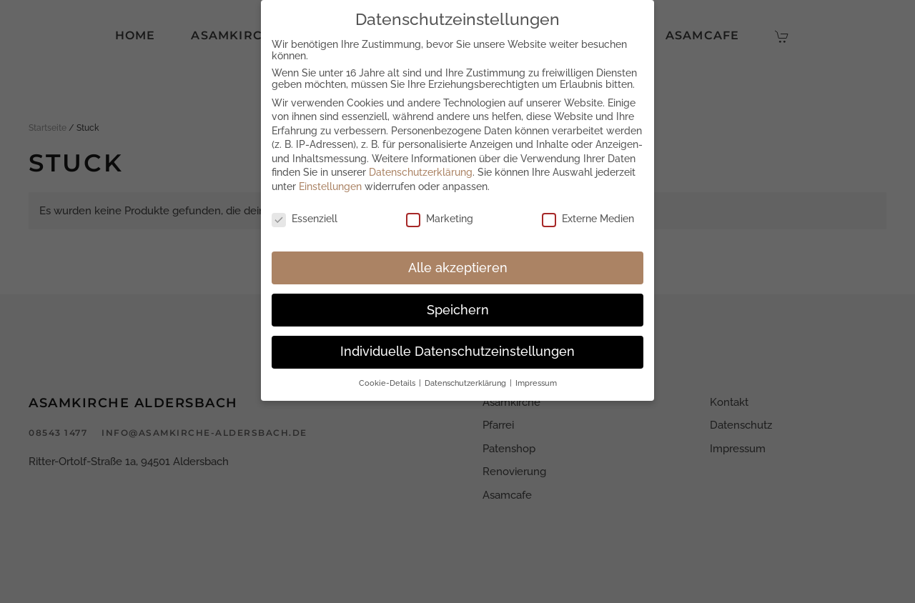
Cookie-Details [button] (388, 381)
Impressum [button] (536, 381)
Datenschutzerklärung (421, 170)
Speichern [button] (458, 308)
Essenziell (304, 217)
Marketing (439, 217)
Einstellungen (330, 185)
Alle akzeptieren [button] (458, 266)
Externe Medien (588, 217)
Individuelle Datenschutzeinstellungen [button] (457, 350)
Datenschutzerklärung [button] (466, 381)
